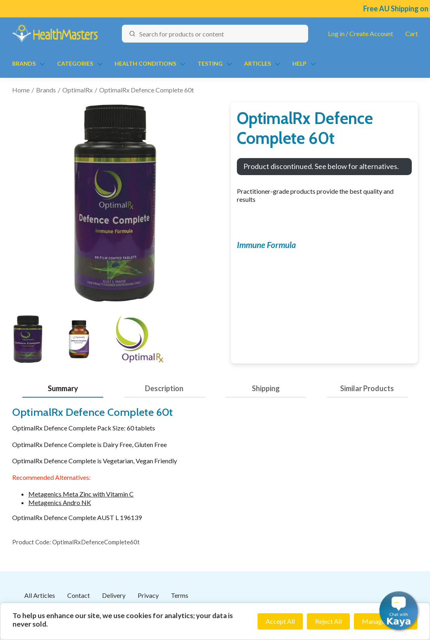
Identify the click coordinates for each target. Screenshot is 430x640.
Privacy (148, 595)
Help (299, 63)
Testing (210, 63)
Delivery (114, 595)
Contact (78, 595)
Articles (257, 63)
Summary (63, 388)
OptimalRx (77, 90)
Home (21, 90)
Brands (24, 63)
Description (164, 388)
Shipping (266, 388)
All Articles (39, 595)
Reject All (328, 621)
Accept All (280, 621)
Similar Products (367, 388)
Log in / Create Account (360, 33)
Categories (75, 63)
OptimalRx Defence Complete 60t (146, 90)
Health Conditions (145, 63)
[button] (398, 610)
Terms (179, 595)
